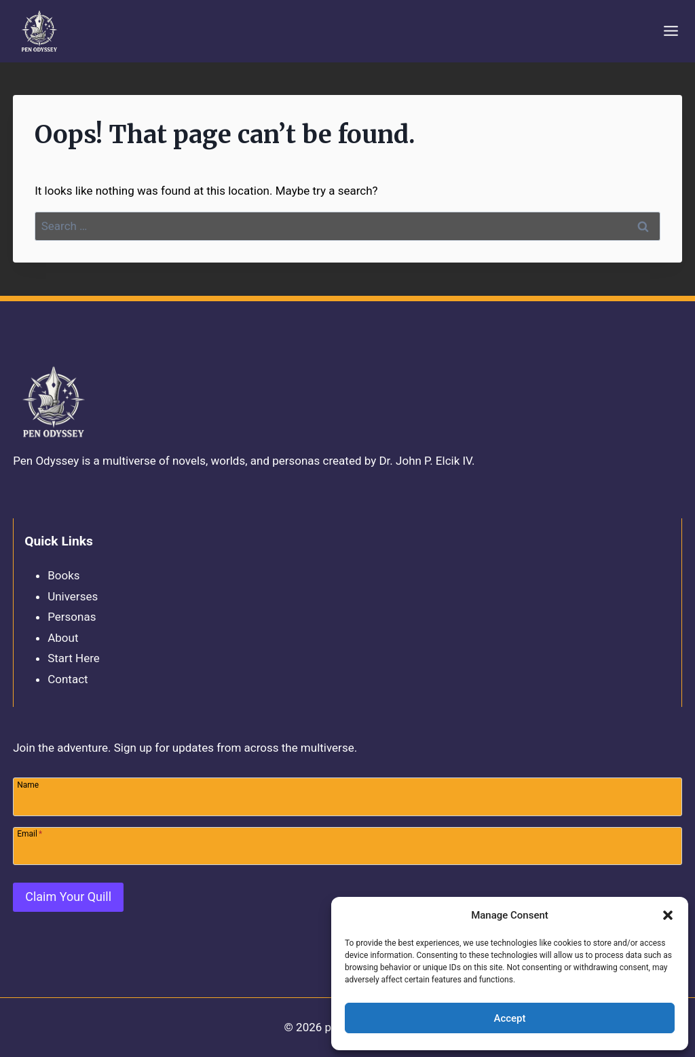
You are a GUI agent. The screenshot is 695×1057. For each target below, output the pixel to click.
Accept (509, 1018)
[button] (668, 915)
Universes (73, 596)
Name (28, 784)
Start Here (74, 658)
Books (63, 575)
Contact (68, 679)
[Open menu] (670, 31)
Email (29, 833)
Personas (72, 616)
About (63, 638)
